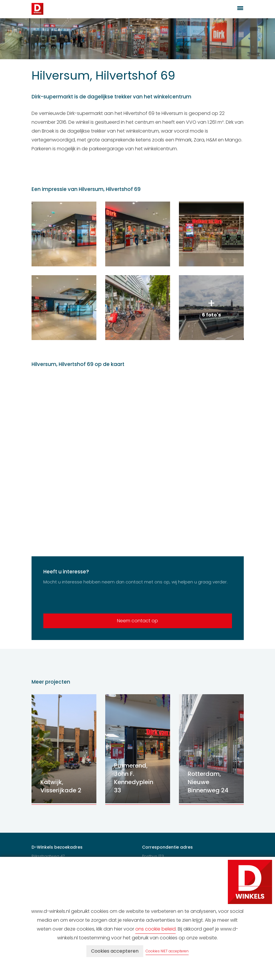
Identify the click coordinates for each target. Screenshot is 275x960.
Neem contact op (137, 620)
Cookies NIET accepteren (167, 951)
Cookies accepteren (115, 951)
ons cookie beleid (155, 929)
